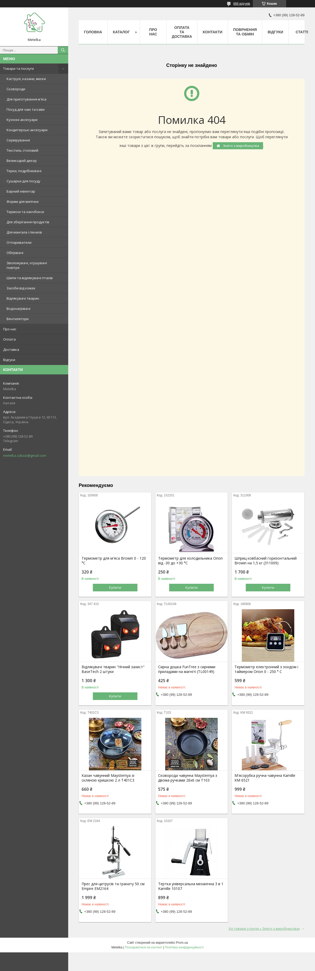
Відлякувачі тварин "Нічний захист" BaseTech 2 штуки (113, 669)
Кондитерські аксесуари (27, 130)
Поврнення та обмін (245, 32)
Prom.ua (182, 943)
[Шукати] (63, 50)
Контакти (212, 32)
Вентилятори (18, 318)
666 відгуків (241, 4)
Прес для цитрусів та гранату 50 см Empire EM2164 (113, 886)
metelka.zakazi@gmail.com (24, 455)
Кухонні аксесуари (22, 119)
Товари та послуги (18, 68)
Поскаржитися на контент (143, 947)
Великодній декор (22, 160)
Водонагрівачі (18, 308)
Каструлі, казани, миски (26, 78)
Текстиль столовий (22, 150)
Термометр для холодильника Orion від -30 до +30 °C (190, 560)
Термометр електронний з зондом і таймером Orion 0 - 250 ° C (266, 669)
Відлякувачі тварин (23, 298)
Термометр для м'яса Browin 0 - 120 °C (114, 560)
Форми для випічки (23, 201)
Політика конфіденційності (184, 947)
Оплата (9, 339)
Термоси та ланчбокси (25, 211)
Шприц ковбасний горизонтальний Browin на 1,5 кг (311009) (265, 560)
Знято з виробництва (240, 145)
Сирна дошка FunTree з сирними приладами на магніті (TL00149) (186, 669)
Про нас (9, 329)
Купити (115, 587)
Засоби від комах (21, 288)
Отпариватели (19, 242)
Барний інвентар (21, 191)
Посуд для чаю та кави (26, 109)
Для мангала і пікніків (24, 232)
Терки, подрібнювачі (24, 170)
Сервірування (18, 140)
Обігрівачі (15, 252)
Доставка (11, 349)
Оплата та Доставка (182, 32)
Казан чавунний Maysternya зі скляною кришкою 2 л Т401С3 (108, 778)
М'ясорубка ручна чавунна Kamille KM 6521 (264, 778)
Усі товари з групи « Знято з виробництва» (264, 928)
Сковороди (16, 89)
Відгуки (9, 359)
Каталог (121, 32)
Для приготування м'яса (26, 99)
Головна (93, 32)
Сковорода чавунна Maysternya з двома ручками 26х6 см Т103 (187, 778)
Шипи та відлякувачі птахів (30, 277)
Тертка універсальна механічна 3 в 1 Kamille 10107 (190, 886)
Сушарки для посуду (23, 181)
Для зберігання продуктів (28, 222)
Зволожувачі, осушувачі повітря (27, 265)
